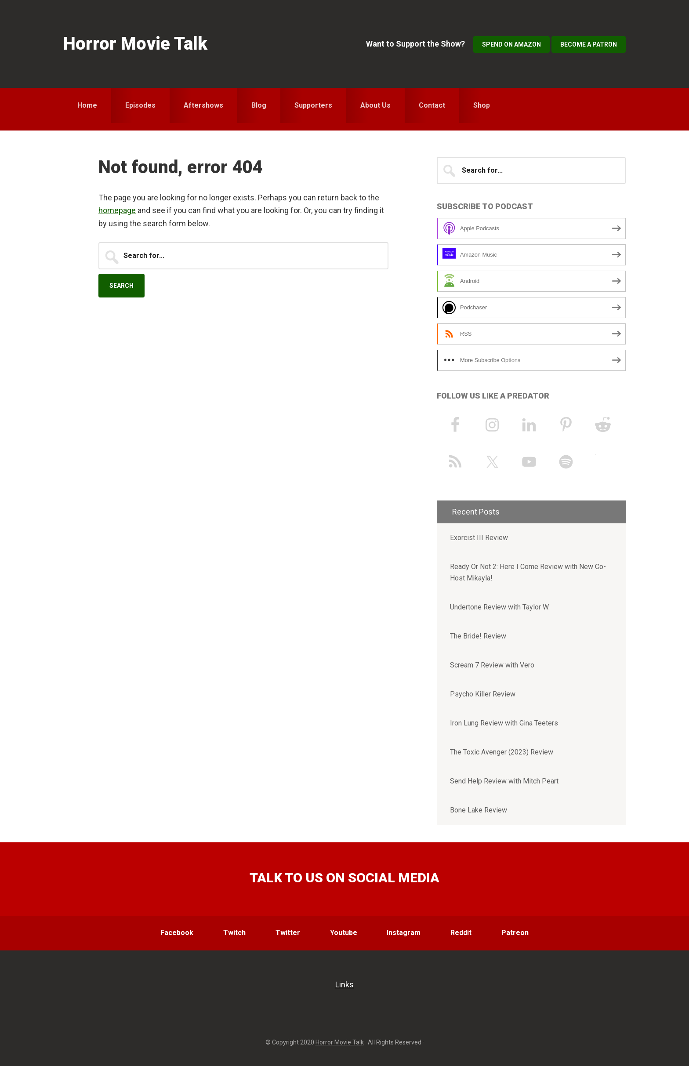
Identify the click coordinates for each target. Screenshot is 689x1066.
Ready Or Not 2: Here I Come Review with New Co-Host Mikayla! (528, 572)
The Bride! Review (478, 636)
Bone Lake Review (478, 810)
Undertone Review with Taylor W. (500, 607)
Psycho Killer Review (482, 694)
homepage (117, 210)
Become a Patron (588, 44)
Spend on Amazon (511, 44)
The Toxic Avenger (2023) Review (501, 752)
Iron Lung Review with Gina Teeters (504, 723)
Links (344, 984)
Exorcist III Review (479, 537)
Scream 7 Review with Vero (492, 665)
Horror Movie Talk (135, 43)
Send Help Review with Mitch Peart (504, 781)
